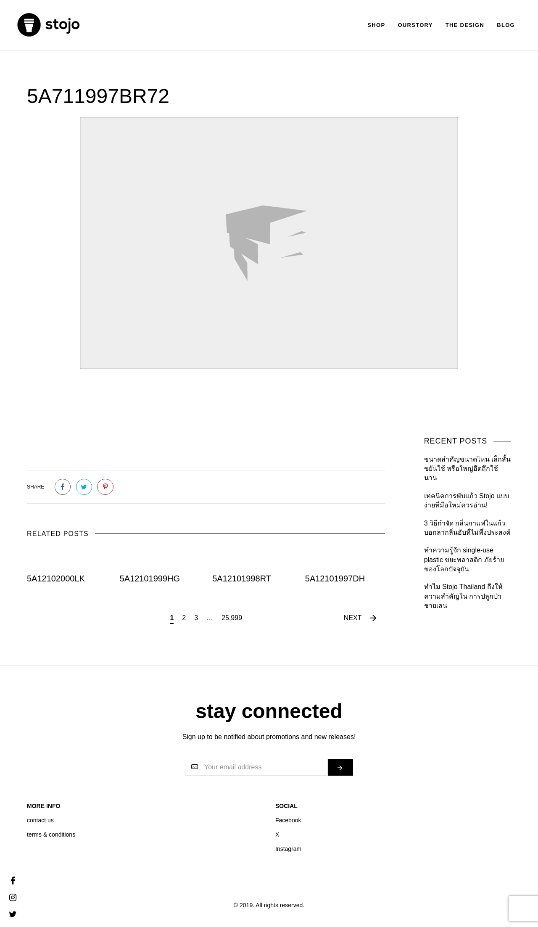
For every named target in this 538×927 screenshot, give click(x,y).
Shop (376, 25)
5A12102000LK (56, 578)
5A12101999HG (150, 578)
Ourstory (415, 25)
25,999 (232, 617)
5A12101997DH (335, 578)
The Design (465, 25)
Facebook (288, 820)
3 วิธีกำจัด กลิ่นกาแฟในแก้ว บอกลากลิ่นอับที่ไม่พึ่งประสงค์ (467, 528)
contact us (40, 820)
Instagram (288, 848)
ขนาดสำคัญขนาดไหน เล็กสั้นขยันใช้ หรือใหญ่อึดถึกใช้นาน (467, 469)
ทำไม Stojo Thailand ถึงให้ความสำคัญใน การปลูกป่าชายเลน (463, 596)
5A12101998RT (241, 578)
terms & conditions (51, 834)
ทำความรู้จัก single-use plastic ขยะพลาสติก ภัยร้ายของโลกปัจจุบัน (464, 560)
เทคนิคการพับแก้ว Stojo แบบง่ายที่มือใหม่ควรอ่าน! (466, 500)
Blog (506, 25)
